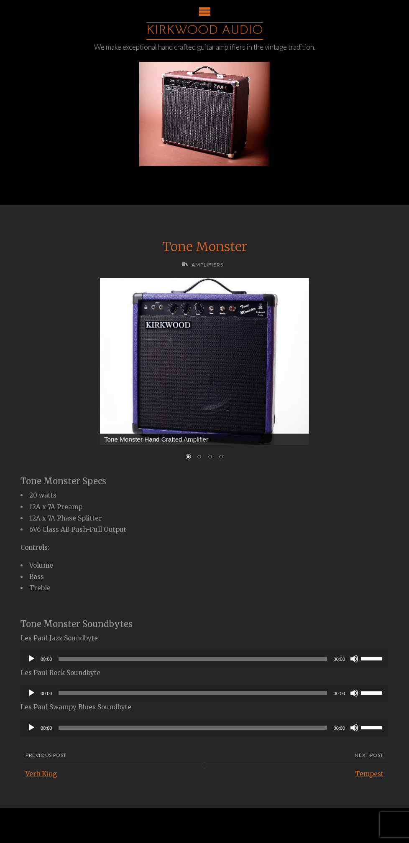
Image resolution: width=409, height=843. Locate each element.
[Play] (31, 659)
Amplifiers (207, 265)
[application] (204, 658)
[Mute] (354, 659)
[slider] (193, 659)
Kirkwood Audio (204, 30)
